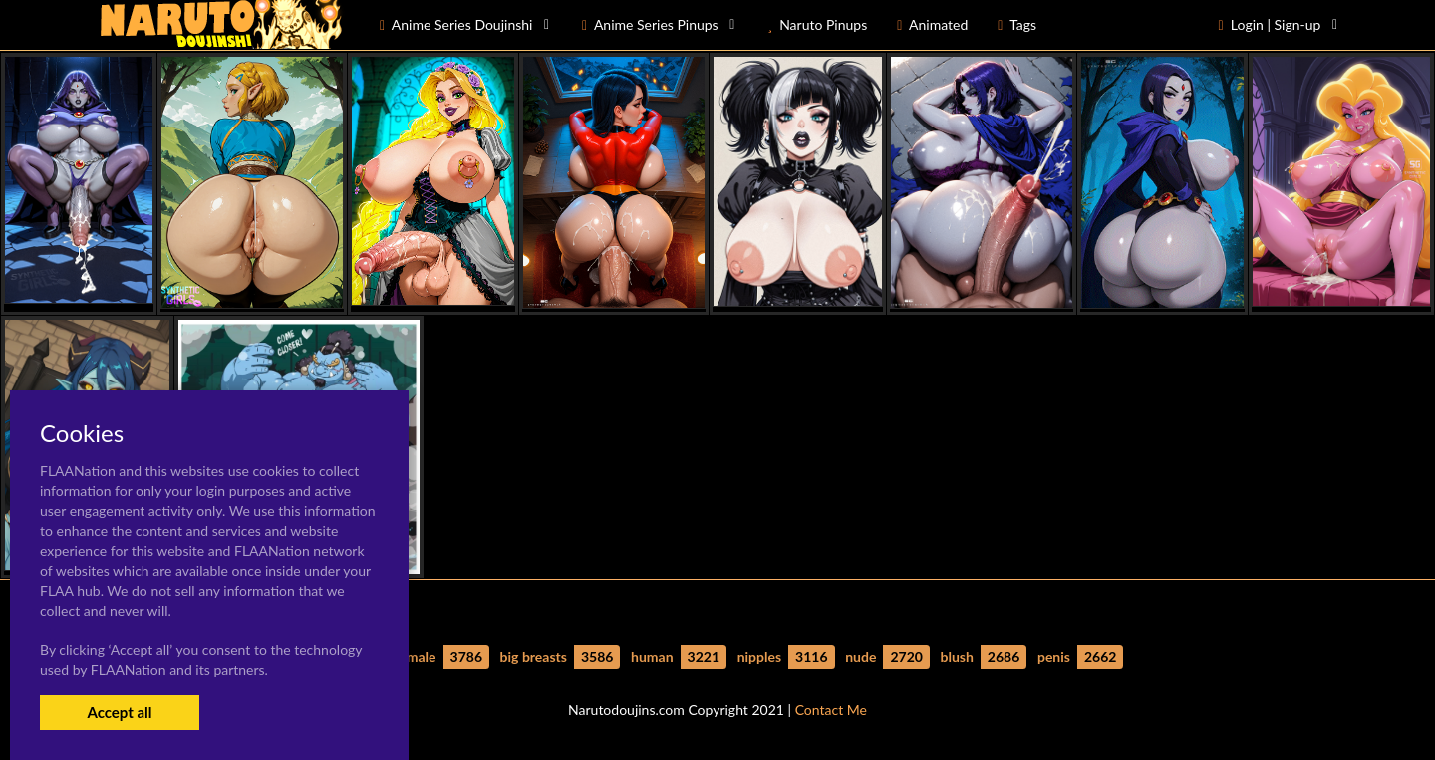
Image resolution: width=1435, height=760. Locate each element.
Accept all (119, 712)
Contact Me (831, 709)
